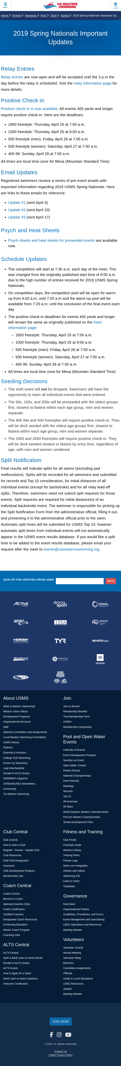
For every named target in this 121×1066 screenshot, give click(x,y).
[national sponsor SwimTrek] (61, 659)
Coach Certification (14, 909)
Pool (45, 15)
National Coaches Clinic (16, 904)
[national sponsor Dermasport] (61, 604)
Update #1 (17, 203)
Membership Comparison (77, 726)
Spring (66, 15)
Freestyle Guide (72, 845)
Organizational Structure (17, 721)
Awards (67, 988)
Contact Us (60, 1051)
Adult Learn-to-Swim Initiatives (20, 978)
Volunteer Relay (72, 957)
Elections (68, 963)
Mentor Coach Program (16, 929)
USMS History (11, 742)
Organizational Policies (76, 909)
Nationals (32, 15)
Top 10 (67, 796)
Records (68, 791)
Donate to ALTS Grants (16, 773)
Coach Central (11, 893)
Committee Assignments (77, 968)
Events (17, 15)
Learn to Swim (71, 881)
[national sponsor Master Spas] (100, 622)
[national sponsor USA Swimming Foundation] (61, 677)
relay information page (93, 83)
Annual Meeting (72, 952)
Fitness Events (71, 770)
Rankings (68, 786)
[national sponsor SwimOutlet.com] (21, 659)
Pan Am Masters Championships (81, 817)
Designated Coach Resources (20, 919)
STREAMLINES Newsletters (19, 783)
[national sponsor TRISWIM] (21, 677)
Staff (6, 726)
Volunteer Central (73, 947)
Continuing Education (15, 924)
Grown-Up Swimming (15, 763)
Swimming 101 (71, 875)
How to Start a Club (14, 845)
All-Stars (68, 806)
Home (6, 15)
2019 (54, 15)
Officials (67, 973)
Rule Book (69, 904)
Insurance (8, 865)
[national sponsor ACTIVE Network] (21, 604)
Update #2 (17, 210)
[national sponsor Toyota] (100, 659)
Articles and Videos (74, 870)
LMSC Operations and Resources (82, 924)
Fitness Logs (70, 860)
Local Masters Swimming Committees (24, 737)
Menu (5, 7)
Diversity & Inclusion (14, 752)
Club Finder (69, 839)
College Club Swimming (16, 757)
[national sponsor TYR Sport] (61, 641)
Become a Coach (13, 898)
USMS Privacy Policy (60, 1055)
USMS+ (67, 721)
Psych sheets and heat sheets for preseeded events (51, 240)
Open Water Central (74, 765)
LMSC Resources (73, 983)
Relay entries (12, 77)
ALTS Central (10, 952)
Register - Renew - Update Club (21, 850)
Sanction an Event (73, 760)
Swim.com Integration (75, 865)
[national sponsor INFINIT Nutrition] (21, 622)
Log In (115, 8)
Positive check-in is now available (29, 109)
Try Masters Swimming (16, 793)
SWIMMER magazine (15, 778)
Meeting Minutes (72, 929)
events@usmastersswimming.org (71, 549)
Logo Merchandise (13, 768)
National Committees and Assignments (25, 732)
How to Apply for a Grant (17, 973)
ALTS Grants (10, 968)
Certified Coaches (13, 914)
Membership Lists (13, 875)
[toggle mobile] (5, 5)
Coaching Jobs (11, 935)
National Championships (77, 775)
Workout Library (72, 850)
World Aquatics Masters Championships (85, 811)
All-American (70, 801)
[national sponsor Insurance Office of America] (61, 622)
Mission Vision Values (15, 711)
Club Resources (12, 855)
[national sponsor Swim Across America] (21, 641)
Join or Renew (71, 706)
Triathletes (69, 886)
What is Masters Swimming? (19, 706)
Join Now (60, 1021)
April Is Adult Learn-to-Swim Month (23, 957)
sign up (111, 581)
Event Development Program (79, 755)
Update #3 (17, 217)
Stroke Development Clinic (78, 822)
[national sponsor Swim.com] (100, 641)
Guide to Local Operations (78, 978)
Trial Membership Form (76, 716)
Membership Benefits (75, 711)
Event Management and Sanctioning (84, 919)
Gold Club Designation (16, 860)
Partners (8, 747)
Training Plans (71, 855)
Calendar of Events (74, 749)
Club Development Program (19, 870)
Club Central (10, 839)
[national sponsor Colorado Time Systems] (100, 604)
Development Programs (16, 716)
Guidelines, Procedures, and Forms (83, 914)
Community (9, 788)
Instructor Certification (15, 983)
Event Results (71, 780)
